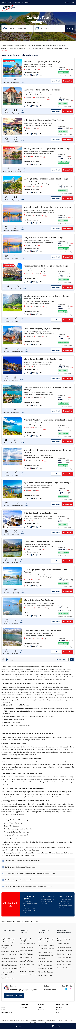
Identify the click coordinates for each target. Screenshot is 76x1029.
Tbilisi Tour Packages (26, 950)
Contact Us (59, 1010)
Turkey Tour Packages (8, 958)
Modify (70, 28)
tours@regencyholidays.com (21, 2)
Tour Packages (11, 921)
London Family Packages (46, 968)
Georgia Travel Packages (46, 945)
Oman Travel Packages (45, 942)
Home (3, 921)
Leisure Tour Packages (64, 957)
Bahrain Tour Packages (8, 955)
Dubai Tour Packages (26, 954)
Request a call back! (14, 996)
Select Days (45, 28)
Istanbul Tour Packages (27, 964)
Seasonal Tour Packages (64, 968)
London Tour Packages (27, 947)
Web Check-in (24, 1007)
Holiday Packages (6, 1012)
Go (71, 659)
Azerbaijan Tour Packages (9, 968)
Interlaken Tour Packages (28, 975)
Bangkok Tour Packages (27, 944)
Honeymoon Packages (64, 947)
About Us (59, 1007)
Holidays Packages (63, 944)
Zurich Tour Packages (27, 957)
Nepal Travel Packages (45, 975)
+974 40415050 (6, 2)
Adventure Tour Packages (65, 950)
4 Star (33, 75)
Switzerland (20, 921)
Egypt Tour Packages (8, 978)
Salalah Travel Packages (46, 949)
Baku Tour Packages (26, 968)
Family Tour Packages (64, 964)
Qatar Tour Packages (8, 942)
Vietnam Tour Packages (45, 972)
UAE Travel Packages (45, 961)
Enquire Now (67, 81)
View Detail (56, 81)
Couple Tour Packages (64, 954)
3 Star (26, 75)
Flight (3, 1007)
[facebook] (63, 989)
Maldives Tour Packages (9, 961)
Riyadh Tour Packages (27, 971)
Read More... (5, 50)
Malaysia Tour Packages (9, 965)
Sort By (56, 1026)
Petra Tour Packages (45, 952)
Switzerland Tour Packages (10, 951)
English (67, 2)
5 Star (39, 75)
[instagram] (70, 989)
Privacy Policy (42, 1007)
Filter (18, 1026)
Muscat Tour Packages (27, 961)
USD (73, 2)
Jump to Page (61, 659)
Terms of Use (42, 1010)
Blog (57, 1012)
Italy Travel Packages (45, 965)
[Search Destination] (20, 28)
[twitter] (66, 989)
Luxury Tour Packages (64, 961)
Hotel (3, 1010)
